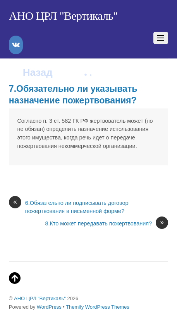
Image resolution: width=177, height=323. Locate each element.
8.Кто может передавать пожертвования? (106, 224)
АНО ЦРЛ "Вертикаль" (40, 298)
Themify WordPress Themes (97, 307)
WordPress (49, 307)
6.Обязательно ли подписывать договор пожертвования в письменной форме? (69, 207)
